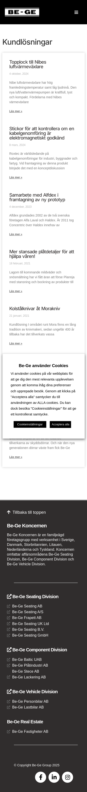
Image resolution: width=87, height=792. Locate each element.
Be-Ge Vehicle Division (32, 691)
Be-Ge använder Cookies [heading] (43, 365)
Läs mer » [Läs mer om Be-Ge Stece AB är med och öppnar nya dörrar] (15, 457)
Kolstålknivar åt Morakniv (34, 308)
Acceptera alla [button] (60, 424)
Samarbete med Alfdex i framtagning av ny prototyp (37, 197)
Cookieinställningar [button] (30, 424)
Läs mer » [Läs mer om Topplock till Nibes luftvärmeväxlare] (15, 111)
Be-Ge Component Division (37, 649)
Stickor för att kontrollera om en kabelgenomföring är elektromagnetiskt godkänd (41, 133)
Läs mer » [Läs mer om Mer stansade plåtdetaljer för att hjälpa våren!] (15, 291)
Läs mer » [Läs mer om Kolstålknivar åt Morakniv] (15, 343)
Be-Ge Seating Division (32, 596)
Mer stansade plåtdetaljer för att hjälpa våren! (41, 254)
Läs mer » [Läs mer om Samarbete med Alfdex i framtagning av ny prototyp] (15, 234)
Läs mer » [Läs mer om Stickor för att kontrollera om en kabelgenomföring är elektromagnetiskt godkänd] (15, 177)
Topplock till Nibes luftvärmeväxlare (27, 64)
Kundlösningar (27, 41)
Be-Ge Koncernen (27, 526)
